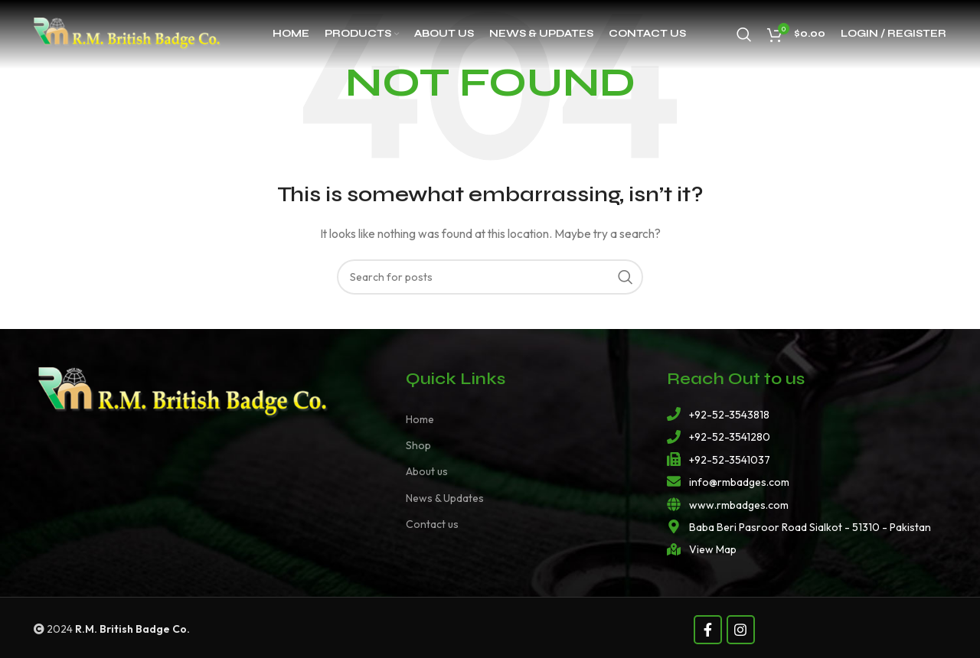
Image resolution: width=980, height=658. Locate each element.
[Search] (744, 34)
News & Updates (445, 498)
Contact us (432, 524)
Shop (418, 445)
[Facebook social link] (708, 629)
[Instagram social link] (741, 629)
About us (427, 471)
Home (420, 419)
